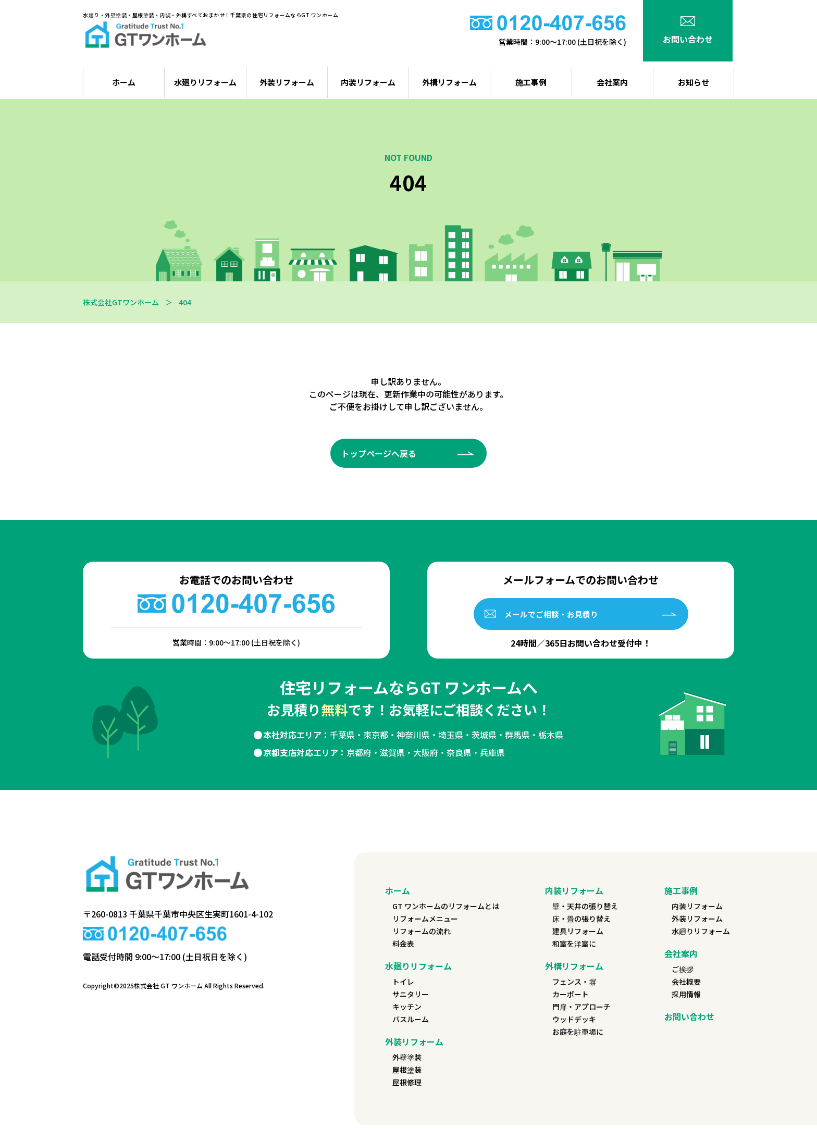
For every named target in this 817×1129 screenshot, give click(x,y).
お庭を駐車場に (577, 1035)
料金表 (403, 947)
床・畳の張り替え (581, 922)
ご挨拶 (683, 972)
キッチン (407, 1010)
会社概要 (686, 985)
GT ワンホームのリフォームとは (445, 909)
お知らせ (693, 82)
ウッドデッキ (574, 1023)
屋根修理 (407, 1086)
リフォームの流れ (421, 934)
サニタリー (410, 997)
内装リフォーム (368, 82)
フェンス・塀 (574, 985)
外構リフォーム (449, 82)
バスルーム (410, 1023)
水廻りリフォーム (205, 82)
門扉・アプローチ (581, 1010)
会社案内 (612, 82)
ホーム (397, 894)
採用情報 (686, 997)
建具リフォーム (577, 934)
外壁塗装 (407, 1061)
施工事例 (531, 82)
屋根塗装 (407, 1073)
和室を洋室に (574, 947)
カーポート (570, 997)
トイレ (403, 985)
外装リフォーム (286, 82)
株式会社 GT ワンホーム (168, 988)
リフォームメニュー (425, 922)
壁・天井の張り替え (585, 909)
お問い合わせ (689, 1020)
